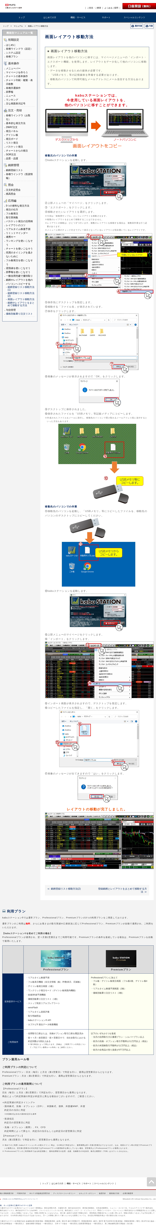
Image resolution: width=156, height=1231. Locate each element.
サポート (106, 17)
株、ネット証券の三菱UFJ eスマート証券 (16, 1205)
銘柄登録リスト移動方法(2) (66, 888)
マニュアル (18, 26)
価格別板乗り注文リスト (19, 313)
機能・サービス (78, 17)
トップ (21, 17)
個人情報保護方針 (7, 1193)
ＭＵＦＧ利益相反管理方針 (39, 1193)
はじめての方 (49, 17)
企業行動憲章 (128, 1193)
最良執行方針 (114, 1193)
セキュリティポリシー (87, 1193)
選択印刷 (138, 26)
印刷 (151, 26)
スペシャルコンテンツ (134, 17)
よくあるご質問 (111, 8)
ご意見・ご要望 (94, 8)
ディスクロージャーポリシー (64, 1193)
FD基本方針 (21, 1193)
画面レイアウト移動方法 (21, 299)
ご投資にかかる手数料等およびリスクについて (20, 1199)
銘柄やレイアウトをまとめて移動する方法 (21, 304)
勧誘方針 (102, 1193)
